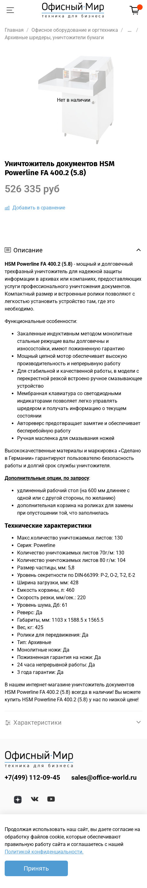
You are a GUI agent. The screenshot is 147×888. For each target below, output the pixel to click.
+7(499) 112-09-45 (32, 777)
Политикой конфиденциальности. (44, 852)
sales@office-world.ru (104, 777)
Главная (14, 30)
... (129, 30)
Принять (36, 868)
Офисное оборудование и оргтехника (74, 30)
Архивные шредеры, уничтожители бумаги (54, 37)
